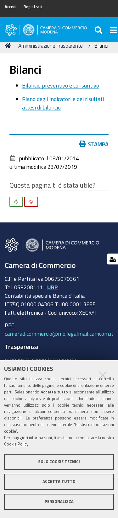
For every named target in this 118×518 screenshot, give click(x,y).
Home (9, 45)
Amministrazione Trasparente (50, 45)
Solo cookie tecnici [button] (59, 462)
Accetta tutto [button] (59, 481)
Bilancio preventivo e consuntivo (60, 85)
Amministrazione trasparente (40, 359)
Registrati (33, 7)
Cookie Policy (16, 444)
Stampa (94, 144)
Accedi (10, 7)
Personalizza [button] (59, 501)
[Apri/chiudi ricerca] (99, 30)
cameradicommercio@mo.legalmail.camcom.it (59, 333)
